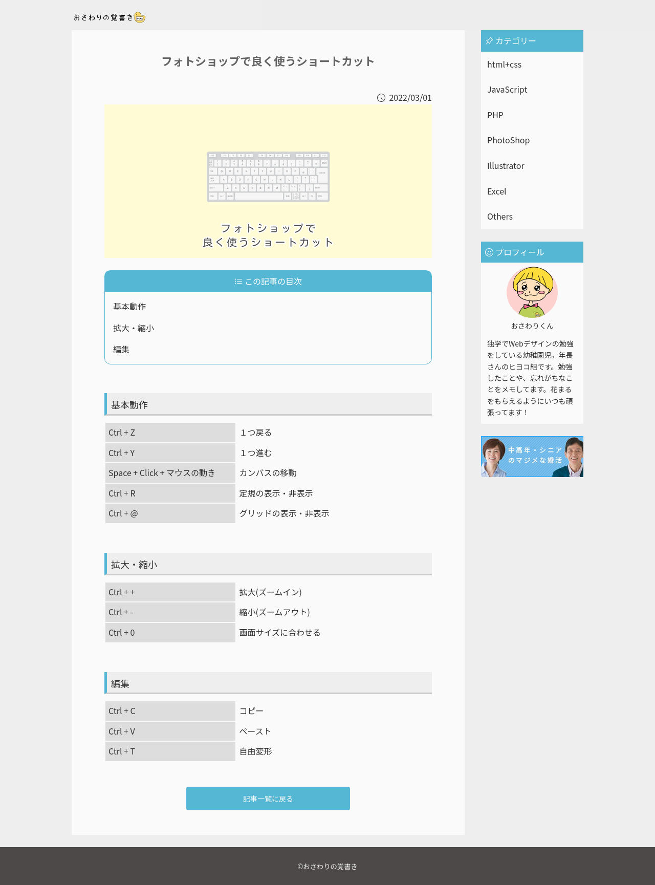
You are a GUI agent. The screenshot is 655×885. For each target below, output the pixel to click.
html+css (504, 64)
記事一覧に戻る (268, 798)
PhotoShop (508, 140)
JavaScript (507, 89)
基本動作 (129, 306)
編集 (121, 349)
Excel (497, 191)
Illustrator (506, 165)
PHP (495, 115)
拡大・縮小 (133, 327)
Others (500, 216)
